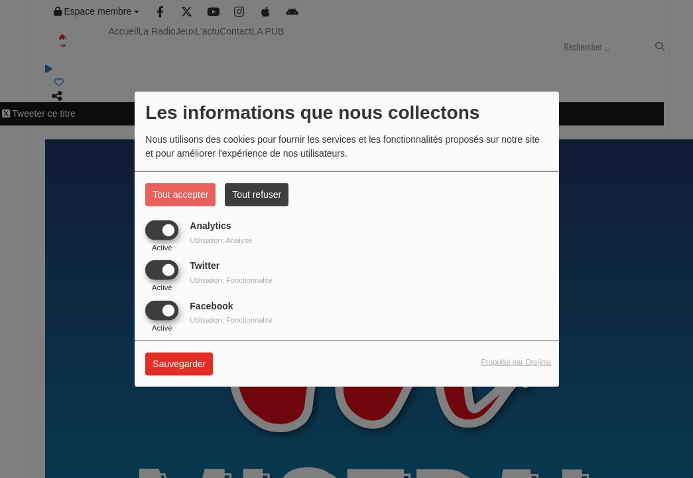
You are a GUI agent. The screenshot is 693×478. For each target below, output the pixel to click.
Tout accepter (180, 194)
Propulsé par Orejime (516, 362)
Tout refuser (256, 194)
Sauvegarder (179, 363)
